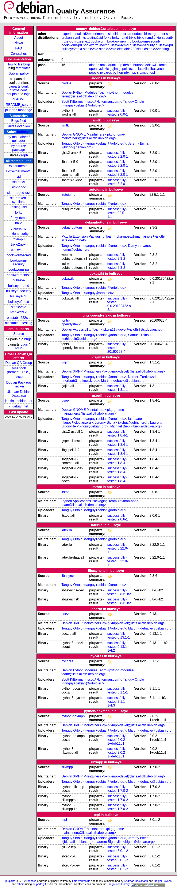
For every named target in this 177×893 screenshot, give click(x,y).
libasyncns (157, 69)
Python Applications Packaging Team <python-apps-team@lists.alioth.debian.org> (100, 503)
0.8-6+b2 (124, 594)
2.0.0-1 (123, 114)
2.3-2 (121, 258)
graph (23, 155)
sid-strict (18, 182)
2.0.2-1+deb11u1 (116, 741)
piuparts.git (39, 884)
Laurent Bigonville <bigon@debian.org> (125, 842)
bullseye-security (18, 291)
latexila (143, 69)
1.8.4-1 (123, 435)
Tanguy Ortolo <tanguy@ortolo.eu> (87, 293)
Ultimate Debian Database (19, 393)
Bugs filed (18, 120)
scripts (12, 94)
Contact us (19, 53)
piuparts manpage (18, 110)
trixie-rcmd (19, 228)
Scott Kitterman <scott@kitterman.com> (91, 101)
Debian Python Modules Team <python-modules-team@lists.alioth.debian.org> (97, 94)
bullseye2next (18, 301)
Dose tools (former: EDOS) (18, 370)
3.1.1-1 (123, 692)
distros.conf (18, 90)
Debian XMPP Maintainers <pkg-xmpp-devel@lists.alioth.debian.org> (113, 371)
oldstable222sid (18, 317)
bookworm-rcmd (19, 255)
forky (18, 212)
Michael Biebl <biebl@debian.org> (136, 426)
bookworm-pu (18, 269)
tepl (152, 72)
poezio (94, 72)
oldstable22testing (18, 323)
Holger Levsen (163, 880)
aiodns (94, 65)
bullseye (24, 132)
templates (23, 68)
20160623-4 (116, 351)
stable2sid (18, 307)
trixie (18, 223)
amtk (103, 65)
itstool (132, 69)
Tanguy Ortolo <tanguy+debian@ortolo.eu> (102, 103)
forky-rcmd (19, 218)
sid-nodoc (18, 187)
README (18, 99)
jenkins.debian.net (18, 401)
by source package (18, 148)
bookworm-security (18, 262)
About (18, 37)
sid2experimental (18, 171)
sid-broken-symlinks (18, 200)
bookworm (18, 250)
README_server (18, 104)
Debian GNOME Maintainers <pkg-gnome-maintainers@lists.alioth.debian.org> (93, 136)
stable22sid (18, 312)
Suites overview (18, 126)
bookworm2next (19, 275)
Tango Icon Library (118, 884)
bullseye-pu (18, 296)
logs (27, 94)
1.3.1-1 (123, 389)
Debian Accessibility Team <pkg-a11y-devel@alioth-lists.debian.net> (112, 329)
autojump (115, 65)
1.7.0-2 (123, 790)
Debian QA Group (18, 363)
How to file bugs (19, 64)
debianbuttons (134, 65)
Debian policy (18, 73)
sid (18, 176)
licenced (31, 880)
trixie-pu (19, 239)
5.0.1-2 (123, 851)
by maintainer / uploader (19, 138)
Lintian (19, 377)
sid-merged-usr (18, 192)
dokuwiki (151, 65)
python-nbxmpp (124, 72)
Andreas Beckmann (136, 880)
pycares (106, 72)
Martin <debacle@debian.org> (124, 380)
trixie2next (18, 244)
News (18, 43)
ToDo (19, 348)
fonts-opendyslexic (71, 322)
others (20, 884)
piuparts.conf (18, 86)
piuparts (10, 880)
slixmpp (143, 72)
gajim (114, 69)
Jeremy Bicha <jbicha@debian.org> (121, 422)
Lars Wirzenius (81, 880)
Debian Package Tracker (18, 384)
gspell (123, 69)
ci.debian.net (18, 406)
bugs (28, 339)
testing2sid (19, 207)
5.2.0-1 (123, 156)
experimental (18, 166)
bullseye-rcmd (18, 285)
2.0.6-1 (123, 519)
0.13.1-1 (124, 637)
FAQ (18, 48)
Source (18, 333)
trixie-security (18, 234)
